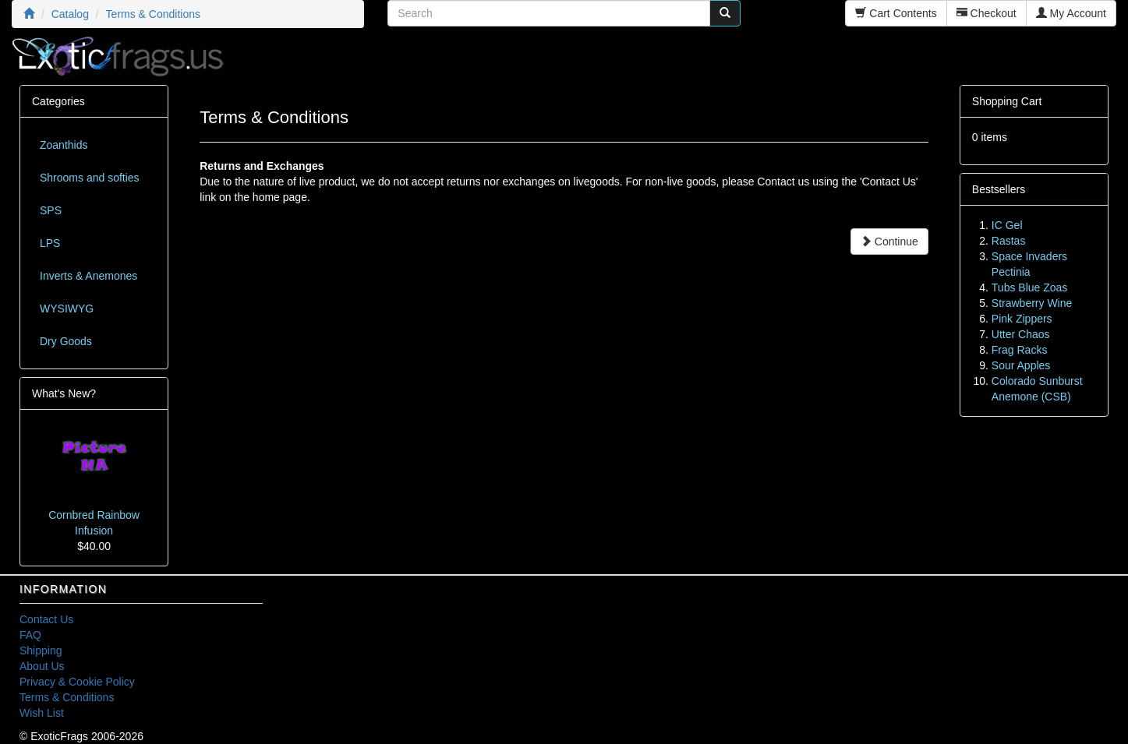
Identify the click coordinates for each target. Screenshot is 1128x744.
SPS (51, 210)
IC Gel (1007, 225)
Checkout (987, 13)
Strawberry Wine (1032, 303)
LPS (50, 243)
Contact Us (46, 619)
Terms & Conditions (66, 697)
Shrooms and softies (90, 177)
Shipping (40, 650)
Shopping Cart (1007, 101)
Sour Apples (1021, 365)
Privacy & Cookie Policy (77, 681)
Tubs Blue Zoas (1030, 287)
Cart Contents (895, 13)
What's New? (64, 393)
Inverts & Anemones (88, 276)
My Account (1071, 13)
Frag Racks (1020, 350)
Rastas (1009, 240)
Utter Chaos (1021, 334)
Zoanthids (63, 145)
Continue (889, 241)
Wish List (41, 713)
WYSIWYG (67, 308)
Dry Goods (66, 341)
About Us (42, 666)
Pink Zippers (1022, 318)
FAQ (30, 635)
